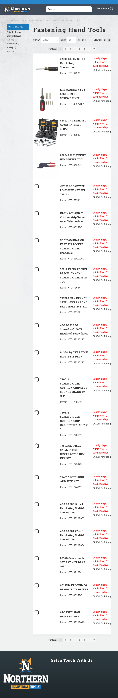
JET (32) (10, 40)
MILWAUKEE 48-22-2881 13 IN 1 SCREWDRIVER (73, 94)
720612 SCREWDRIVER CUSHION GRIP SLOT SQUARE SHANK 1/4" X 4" (73, 388)
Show (64, 40)
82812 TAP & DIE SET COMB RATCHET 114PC (73, 124)
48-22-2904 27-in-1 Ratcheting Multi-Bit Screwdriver (73, 535)
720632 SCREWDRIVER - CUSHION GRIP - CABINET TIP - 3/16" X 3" (74, 421)
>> (94, 48)
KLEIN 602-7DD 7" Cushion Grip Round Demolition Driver (72, 217)
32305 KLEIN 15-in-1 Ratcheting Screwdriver (72, 63)
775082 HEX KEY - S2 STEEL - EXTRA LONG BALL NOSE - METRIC (73, 302)
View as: (98, 40)
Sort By (36, 40)
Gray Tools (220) (14, 36)
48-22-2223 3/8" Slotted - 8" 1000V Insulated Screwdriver (74, 329)
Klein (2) (10, 51)
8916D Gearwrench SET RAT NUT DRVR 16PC (72, 562)
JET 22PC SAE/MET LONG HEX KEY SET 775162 (72, 190)
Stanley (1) (11, 47)
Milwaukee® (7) (13, 44)
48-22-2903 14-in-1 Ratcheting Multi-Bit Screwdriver (73, 508)
